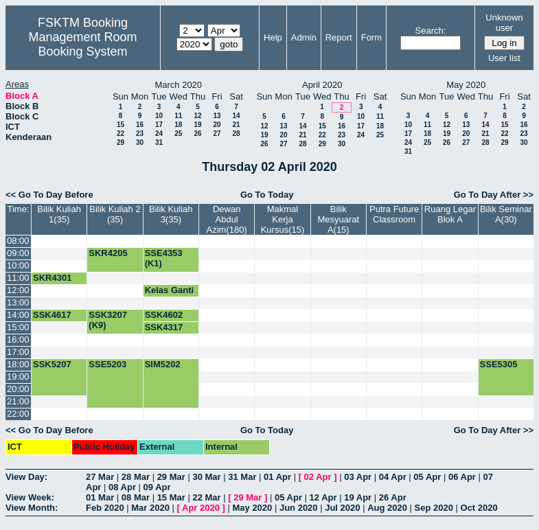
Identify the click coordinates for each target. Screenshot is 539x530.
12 (197, 115)
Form (371, 37)
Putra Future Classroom (394, 214)
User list (504, 58)
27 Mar (100, 477)
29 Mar (171, 477)
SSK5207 (52, 364)
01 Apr (277, 477)
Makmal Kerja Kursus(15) (283, 219)
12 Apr (323, 497)
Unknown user (504, 22)
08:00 (18, 240)
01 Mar (100, 497)
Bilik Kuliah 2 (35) (114, 214)
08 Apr (122, 487)
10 (159, 115)
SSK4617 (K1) (52, 320)
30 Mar (206, 477)
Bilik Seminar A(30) (506, 214)
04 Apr (392, 477)
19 (197, 124)
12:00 (18, 290)
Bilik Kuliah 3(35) (171, 214)
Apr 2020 (201, 508)
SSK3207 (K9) (108, 320)
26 (197, 133)
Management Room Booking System (82, 44)
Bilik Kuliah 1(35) (59, 214)
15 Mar (171, 497)
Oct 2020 (479, 508)
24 (159, 133)
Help (273, 37)
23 (140, 133)
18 (178, 124)
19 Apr (357, 497)
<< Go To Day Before (49, 194)
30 (140, 142)
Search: (430, 30)
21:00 (18, 401)
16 (140, 124)
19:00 (18, 376)
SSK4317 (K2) (164, 332)
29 (120, 142)
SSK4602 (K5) (164, 320)
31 (159, 142)
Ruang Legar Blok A (450, 214)
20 (216, 124)
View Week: (29, 497)
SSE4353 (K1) (164, 258)
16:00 (18, 339)
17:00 (18, 352)
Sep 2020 (434, 508)
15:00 (18, 327)
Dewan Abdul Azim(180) (227, 219)
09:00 (18, 253)
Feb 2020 (105, 508)
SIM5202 (163, 364)
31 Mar (242, 477)
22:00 (18, 413)
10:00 (18, 265)
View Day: (26, 477)
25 (178, 133)
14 (236, 115)
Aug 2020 (387, 508)
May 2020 (252, 508)
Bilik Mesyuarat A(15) (338, 219)
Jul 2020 (342, 508)
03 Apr (357, 477)
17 (159, 124)
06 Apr (462, 477)
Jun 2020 (298, 508)
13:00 (18, 302)
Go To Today (267, 194)
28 (236, 133)
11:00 (18, 278)
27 (216, 133)
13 (216, 115)
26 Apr (392, 497)
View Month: (31, 508)
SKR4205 (108, 253)
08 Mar (136, 497)
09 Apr (157, 487)
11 (178, 115)
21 (236, 124)
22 (120, 133)
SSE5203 (107, 364)
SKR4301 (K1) (52, 283)
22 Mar (206, 497)
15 (120, 124)
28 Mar (136, 477)
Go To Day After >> (494, 194)
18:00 (18, 364)
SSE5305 (499, 364)
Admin (304, 37)
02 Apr (318, 477)
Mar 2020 (150, 508)
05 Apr (427, 477)
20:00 (18, 389)
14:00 (18, 315)
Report (338, 37)
